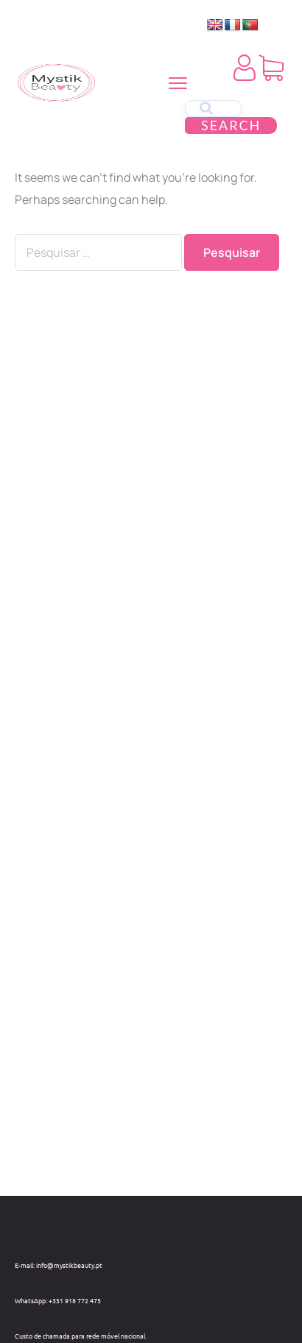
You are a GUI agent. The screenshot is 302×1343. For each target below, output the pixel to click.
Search (231, 125)
